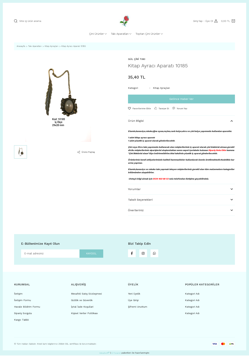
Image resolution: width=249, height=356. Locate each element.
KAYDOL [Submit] (90, 253)
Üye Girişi (133, 300)
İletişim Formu (22, 300)
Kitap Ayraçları (161, 87)
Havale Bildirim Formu (27, 307)
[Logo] (124, 21)
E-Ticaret (116, 353)
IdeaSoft (104, 353)
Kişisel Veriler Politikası (84, 313)
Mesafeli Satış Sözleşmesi (86, 294)
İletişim (18, 294)
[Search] (58, 21)
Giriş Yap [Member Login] (197, 21)
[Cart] (228, 21)
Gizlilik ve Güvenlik (81, 300)
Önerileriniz (136, 210)
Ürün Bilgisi (136, 120)
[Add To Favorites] (139, 108)
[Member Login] (215, 21)
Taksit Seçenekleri (140, 199)
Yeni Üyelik (134, 294)
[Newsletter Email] (62, 253)
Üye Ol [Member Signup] (209, 21)
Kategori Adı (192, 294)
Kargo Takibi (21, 320)
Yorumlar (134, 189)
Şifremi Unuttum (137, 307)
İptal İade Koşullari (82, 307)
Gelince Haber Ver (181, 99)
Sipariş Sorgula (23, 313)
